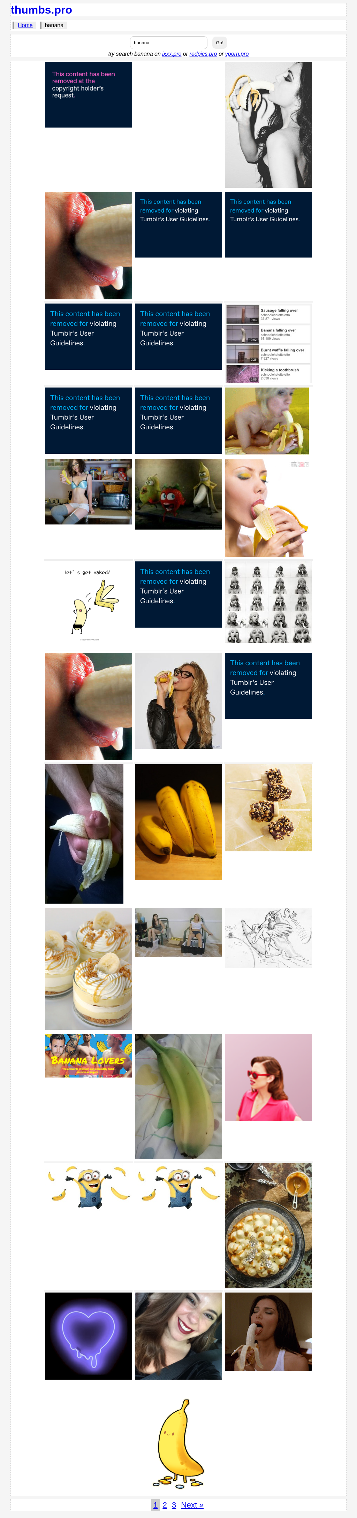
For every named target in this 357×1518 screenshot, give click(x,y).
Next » (192, 1505)
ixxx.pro (171, 54)
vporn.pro (237, 54)
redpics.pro (203, 54)
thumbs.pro (41, 9)
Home (25, 25)
